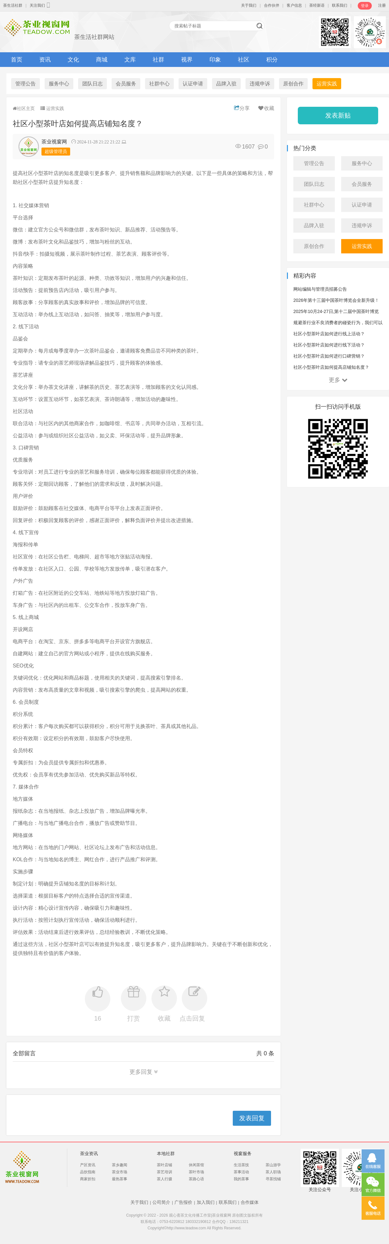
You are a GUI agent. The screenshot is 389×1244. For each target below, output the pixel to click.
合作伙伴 (271, 5)
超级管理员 (56, 151)
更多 (338, 380)
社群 (158, 59)
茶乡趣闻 (119, 1165)
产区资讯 (87, 1165)
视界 (187, 59)
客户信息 (294, 5)
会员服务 (126, 83)
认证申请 (193, 83)
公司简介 (161, 1202)
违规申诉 (260, 83)
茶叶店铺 (164, 1165)
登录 (365, 6)
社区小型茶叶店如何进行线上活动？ (329, 333)
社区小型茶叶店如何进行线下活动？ (329, 344)
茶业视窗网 (54, 141)
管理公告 (25, 83)
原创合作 (293, 83)
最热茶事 (119, 1179)
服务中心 (59, 83)
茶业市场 (119, 1172)
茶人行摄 (164, 1179)
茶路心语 (196, 1179)
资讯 (45, 59)
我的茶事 (241, 1179)
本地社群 (166, 1153)
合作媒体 (250, 1202)
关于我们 (248, 5)
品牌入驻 (226, 83)
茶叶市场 (196, 1172)
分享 (242, 108)
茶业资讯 (89, 1153)
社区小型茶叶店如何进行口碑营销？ (329, 356)
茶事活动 (241, 1172)
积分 (272, 59)
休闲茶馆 (196, 1165)
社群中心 (159, 83)
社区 (243, 59)
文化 (73, 59)
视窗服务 (243, 1153)
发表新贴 (338, 115)
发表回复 (252, 1118)
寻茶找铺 (273, 1179)
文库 (130, 59)
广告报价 (183, 1202)
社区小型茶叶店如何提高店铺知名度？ (331, 367)
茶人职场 (273, 1172)
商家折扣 (87, 1179)
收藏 (265, 108)
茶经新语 (317, 5)
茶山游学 (273, 1165)
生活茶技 (241, 1165)
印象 (215, 59)
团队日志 (92, 83)
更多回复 (143, 1072)
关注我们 (40, 5)
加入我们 (206, 1202)
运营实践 (327, 83)
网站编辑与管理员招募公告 (320, 289)
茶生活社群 (12, 5)
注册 (382, 5)
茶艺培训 (164, 1172)
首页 (16, 59)
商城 (101, 59)
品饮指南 (87, 1172)
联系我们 (339, 5)
